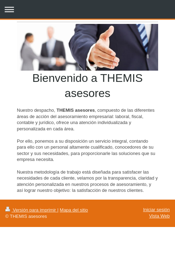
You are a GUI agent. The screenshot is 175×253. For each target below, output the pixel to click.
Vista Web (159, 216)
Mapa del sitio (74, 210)
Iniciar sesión (156, 209)
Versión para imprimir (31, 210)
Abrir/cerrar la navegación (87, 9)
